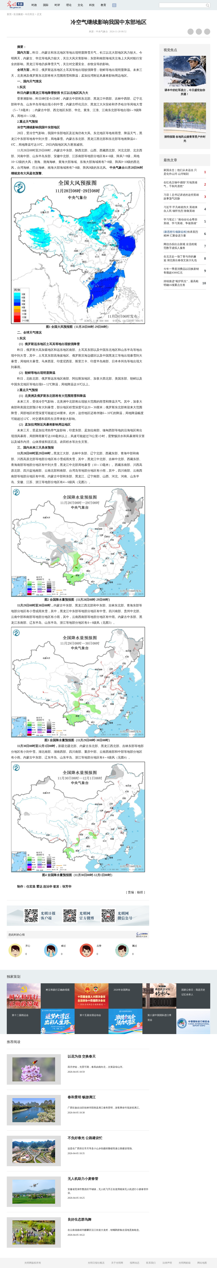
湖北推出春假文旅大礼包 (182, 260)
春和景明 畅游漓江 (70, 1097)
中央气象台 (102, 31)
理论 (69, 5)
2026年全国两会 (122, 990)
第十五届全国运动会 (90, 1015)
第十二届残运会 (20, 1015)
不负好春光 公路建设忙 (73, 1138)
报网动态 (134, 1263)
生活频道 (18, 14)
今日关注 (29, 14)
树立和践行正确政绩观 (58, 990)
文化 (80, 5)
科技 (92, 5)
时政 (34, 5)
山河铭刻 (183, 173)
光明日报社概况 (96, 1263)
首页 (9, 14)
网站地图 (202, 1263)
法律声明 (167, 1263)
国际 (45, 5)
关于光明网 (117, 1263)
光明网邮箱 (185, 1263)
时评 (57, 5)
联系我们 (151, 1263)
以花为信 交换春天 (70, 1056)
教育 (103, 5)
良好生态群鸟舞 (68, 1219)
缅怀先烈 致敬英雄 (183, 210)
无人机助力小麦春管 (71, 1179)
